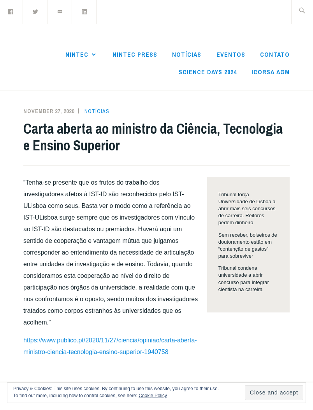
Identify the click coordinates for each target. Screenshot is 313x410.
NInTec (76, 54)
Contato (275, 54)
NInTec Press (135, 54)
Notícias (186, 54)
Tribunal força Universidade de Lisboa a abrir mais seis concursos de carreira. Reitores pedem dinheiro (247, 209)
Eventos (230, 54)
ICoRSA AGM (270, 72)
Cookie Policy (153, 395)
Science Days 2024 (208, 72)
